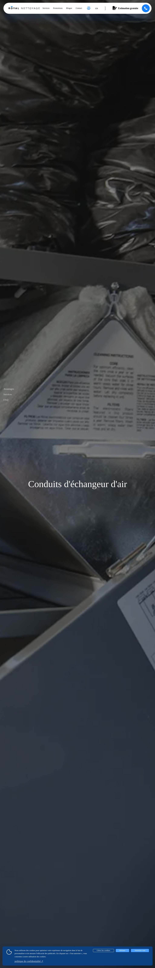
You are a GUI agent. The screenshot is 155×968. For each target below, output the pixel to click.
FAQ (5, 400)
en (96, 8)
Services (7, 394)
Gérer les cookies (103, 950)
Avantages (8, 389)
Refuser (122, 950)
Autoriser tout (140, 950)
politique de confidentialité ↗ (29, 961)
